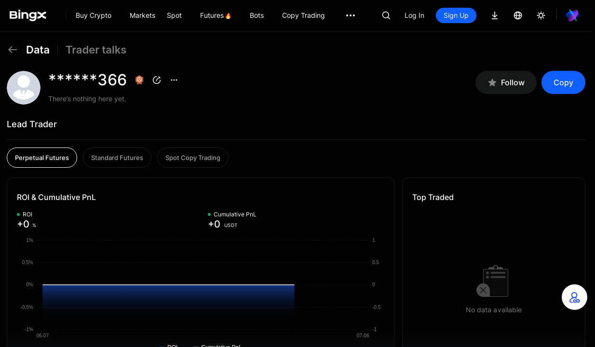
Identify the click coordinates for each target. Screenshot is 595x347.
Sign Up (456, 15)
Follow (506, 83)
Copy (563, 82)
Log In (414, 15)
